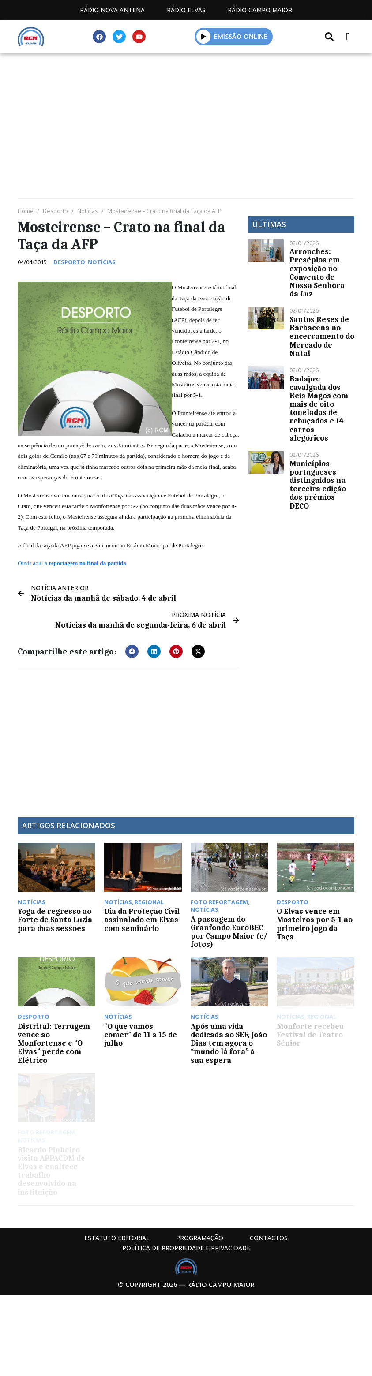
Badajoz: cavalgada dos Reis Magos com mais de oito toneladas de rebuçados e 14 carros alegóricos (318, 408)
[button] (132, 651)
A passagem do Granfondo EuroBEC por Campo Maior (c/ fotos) (229, 932)
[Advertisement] (186, 128)
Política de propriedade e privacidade (186, 1248)
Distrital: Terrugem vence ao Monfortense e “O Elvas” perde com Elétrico (54, 1043)
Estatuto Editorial (117, 1238)
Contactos (269, 1238)
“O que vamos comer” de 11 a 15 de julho (140, 1034)
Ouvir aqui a (72, 563)
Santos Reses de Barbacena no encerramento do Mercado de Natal (321, 336)
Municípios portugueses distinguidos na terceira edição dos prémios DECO (317, 484)
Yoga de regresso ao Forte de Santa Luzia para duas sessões (55, 919)
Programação (199, 1238)
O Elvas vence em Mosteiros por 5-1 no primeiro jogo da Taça (315, 924)
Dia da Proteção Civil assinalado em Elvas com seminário (142, 919)
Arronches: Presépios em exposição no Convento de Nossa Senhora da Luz (317, 272)
